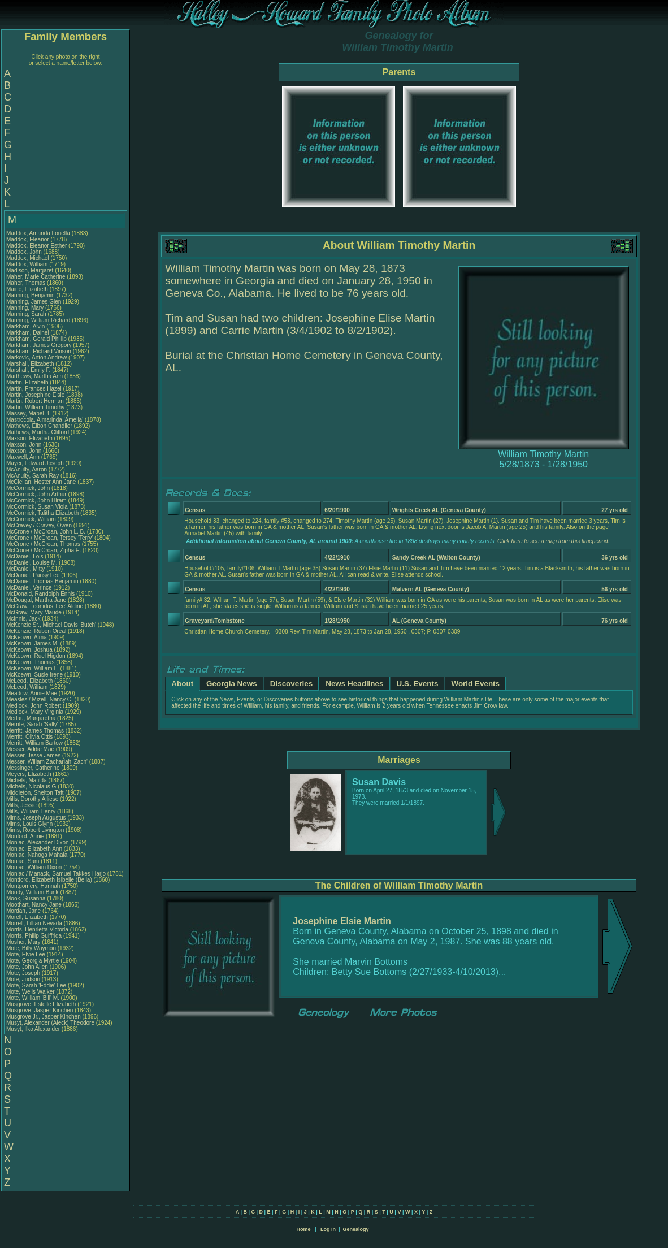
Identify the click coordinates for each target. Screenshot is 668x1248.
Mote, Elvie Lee (25, 954)
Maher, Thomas (26, 283)
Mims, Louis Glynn (29, 824)
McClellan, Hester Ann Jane (41, 482)
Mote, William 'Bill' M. (32, 998)
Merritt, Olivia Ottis (29, 737)
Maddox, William (27, 264)
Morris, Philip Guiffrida (34, 936)
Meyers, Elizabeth (29, 774)
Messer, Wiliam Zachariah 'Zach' (47, 762)
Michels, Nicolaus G (31, 786)
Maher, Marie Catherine (36, 277)
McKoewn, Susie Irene (34, 674)
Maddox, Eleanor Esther (36, 245)
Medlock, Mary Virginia (34, 712)
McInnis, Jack (24, 619)
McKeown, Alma (27, 637)
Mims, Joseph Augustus (36, 817)
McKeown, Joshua (30, 650)
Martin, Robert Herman (35, 401)
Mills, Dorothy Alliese (32, 799)
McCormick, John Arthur (36, 494)
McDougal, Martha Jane (36, 600)
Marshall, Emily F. (28, 370)
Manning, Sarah (26, 314)
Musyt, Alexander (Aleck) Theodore (50, 1023)
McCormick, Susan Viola (37, 507)
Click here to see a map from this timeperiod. (553, 541)
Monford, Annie (26, 836)
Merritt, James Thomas (35, 730)
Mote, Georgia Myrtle (32, 960)
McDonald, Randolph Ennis (40, 594)
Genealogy (356, 1229)
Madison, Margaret (30, 270)
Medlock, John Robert (33, 706)
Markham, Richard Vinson (38, 351)
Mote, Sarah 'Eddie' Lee (36, 985)
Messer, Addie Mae (30, 749)
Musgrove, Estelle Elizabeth (41, 1004)
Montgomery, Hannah (34, 886)
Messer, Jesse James (33, 755)
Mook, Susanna (26, 898)
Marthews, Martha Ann (34, 376)
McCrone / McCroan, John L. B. (45, 531)
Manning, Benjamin (31, 295)
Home (303, 1229)
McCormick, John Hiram (36, 500)
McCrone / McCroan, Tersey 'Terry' (50, 538)
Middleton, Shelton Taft (35, 793)
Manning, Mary (25, 308)
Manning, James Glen (33, 301)
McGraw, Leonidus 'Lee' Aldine (44, 606)
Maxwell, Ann (23, 457)
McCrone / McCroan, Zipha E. (43, 550)
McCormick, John (28, 488)
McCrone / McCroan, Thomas (44, 544)
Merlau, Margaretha (31, 718)
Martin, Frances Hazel (34, 388)
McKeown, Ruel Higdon (36, 656)
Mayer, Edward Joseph (35, 463)
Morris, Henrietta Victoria (37, 929)
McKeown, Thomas (31, 662)
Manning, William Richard (38, 320)
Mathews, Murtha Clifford (37, 432)
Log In (328, 1229)
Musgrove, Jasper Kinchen (39, 1010)
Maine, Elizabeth (28, 289)
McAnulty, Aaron (27, 469)
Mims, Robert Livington (35, 830)
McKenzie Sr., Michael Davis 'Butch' (51, 625)
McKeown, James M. (32, 643)
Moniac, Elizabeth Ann (34, 849)
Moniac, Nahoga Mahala (36, 855)
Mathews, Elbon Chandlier (39, 426)
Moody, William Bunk (32, 892)
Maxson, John (24, 444)
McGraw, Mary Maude (34, 612)
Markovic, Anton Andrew (36, 357)
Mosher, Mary (24, 942)
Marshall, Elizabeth (30, 364)
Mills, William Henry (30, 811)
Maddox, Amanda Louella (38, 233)
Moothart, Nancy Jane (34, 905)
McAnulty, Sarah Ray (32, 476)
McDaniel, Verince (29, 587)
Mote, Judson (24, 979)
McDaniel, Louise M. (32, 563)
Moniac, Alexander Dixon (37, 842)
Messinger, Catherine (33, 768)
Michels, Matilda (27, 780)
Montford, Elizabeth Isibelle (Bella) (49, 880)
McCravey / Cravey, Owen (39, 525)
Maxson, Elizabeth (30, 438)
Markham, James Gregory (39, 345)
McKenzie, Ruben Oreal (36, 631)
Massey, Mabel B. (28, 413)
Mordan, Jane (24, 911)
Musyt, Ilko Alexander (33, 1029)
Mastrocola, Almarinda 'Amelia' (45, 420)
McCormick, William (32, 519)
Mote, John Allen (27, 967)
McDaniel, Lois (25, 556)
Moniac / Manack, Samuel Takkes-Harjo (56, 873)
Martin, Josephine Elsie (35, 395)
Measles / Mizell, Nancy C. (39, 699)
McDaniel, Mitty (26, 569)
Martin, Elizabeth (28, 382)
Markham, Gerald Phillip (36, 339)
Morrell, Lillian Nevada (34, 923)
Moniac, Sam (23, 861)
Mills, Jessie (22, 805)
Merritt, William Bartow (34, 743)
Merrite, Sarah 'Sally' (32, 724)
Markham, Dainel (28, 333)
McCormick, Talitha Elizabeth (42, 513)
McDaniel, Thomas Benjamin (42, 581)
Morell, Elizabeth (28, 917)
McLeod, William (27, 687)
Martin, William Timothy (35, 407)
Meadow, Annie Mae (31, 693)
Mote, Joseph (24, 973)
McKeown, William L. (32, 668)
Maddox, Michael (28, 258)
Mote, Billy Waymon (31, 948)
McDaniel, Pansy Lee (33, 575)
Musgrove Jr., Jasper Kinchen (43, 1016)
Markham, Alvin (26, 326)
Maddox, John (25, 252)
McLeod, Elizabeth (30, 681)
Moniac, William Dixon (34, 867)
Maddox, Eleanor (28, 239)
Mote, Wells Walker (30, 992)
